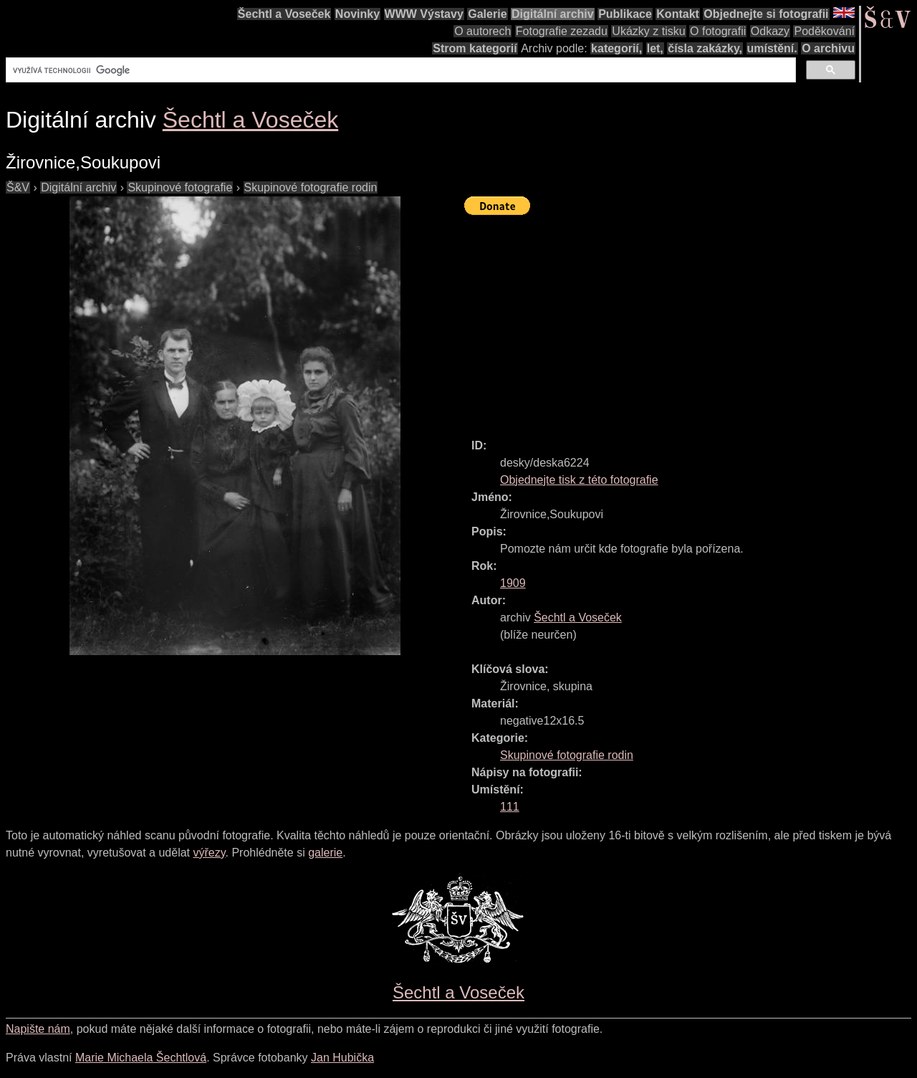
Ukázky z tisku (648, 31)
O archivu (828, 48)
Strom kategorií (475, 48)
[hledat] (399, 70)
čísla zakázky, (705, 48)
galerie (325, 852)
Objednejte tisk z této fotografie (579, 480)
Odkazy (770, 31)
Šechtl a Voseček (284, 14)
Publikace (625, 14)
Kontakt (677, 14)
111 (509, 807)
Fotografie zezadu (562, 31)
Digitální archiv (553, 14)
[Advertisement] (690, 320)
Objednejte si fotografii (766, 14)
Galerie (487, 14)
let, (655, 48)
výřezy (209, 852)
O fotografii (718, 31)
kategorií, (616, 48)
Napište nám (38, 1029)
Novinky (357, 14)
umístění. (772, 48)
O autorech (482, 31)
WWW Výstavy (424, 14)
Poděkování (824, 31)
